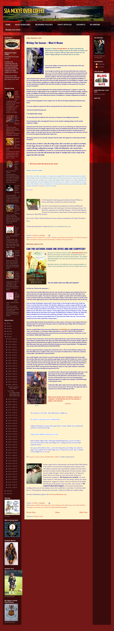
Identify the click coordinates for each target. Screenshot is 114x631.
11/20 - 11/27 (11, 352)
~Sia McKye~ (35, 235)
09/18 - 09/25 (12, 377)
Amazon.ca (37, 457)
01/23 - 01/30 (12, 479)
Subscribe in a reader (99, 94)
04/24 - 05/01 (12, 445)
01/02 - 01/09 (12, 487)
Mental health (69, 237)
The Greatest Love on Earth (40, 507)
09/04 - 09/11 (12, 382)
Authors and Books (51, 237)
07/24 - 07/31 (12, 410)
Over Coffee (77, 237)
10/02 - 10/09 (12, 371)
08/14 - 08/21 (12, 402)
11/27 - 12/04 (11, 350)
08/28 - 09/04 (12, 385)
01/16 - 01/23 (11, 482)
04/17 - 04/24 (12, 447)
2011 (8, 337)
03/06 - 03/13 (12, 463)
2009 (8, 493)
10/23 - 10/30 (12, 363)
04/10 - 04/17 (12, 450)
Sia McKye (59, 239)
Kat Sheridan (101, 64)
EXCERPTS (80, 25)
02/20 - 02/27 (12, 469)
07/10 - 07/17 (12, 415)
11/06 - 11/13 (11, 358)
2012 (8, 334)
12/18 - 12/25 (11, 342)
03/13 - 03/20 (12, 461)
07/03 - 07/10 (12, 418)
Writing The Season (67, 239)
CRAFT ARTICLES (65, 25)
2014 (8, 329)
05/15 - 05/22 (12, 437)
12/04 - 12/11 (11, 347)
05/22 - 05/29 (12, 434)
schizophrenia (34, 239)
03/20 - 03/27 (12, 458)
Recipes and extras (12, 30)
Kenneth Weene (62, 48)
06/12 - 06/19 (12, 426)
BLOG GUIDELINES (22, 25)
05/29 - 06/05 (12, 431)
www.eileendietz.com (64, 329)
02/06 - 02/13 (12, 474)
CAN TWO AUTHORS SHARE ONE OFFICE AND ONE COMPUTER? (56, 249)
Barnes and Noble (45, 457)
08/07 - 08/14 (12, 404)
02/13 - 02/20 (12, 471)
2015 (8, 326)
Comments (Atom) (38, 516)
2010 (8, 491)
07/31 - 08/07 (12, 407)
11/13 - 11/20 (11, 355)
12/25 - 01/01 (11, 339)
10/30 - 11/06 (12, 360)
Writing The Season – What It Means (44, 43)
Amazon (30, 189)
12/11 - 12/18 (11, 344)
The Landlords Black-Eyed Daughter (57, 507)
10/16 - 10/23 (11, 366)
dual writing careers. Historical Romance (51, 505)
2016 (8, 323)
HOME (7, 25)
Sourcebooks (29, 507)
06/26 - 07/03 (12, 421)
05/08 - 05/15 (12, 439)
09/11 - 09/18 (11, 379)
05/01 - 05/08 (12, 442)
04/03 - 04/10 (12, 453)
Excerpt (39, 185)
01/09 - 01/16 (12, 485)
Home (57, 512)
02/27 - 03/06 (12, 466)
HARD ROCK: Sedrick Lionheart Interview (17, 95)
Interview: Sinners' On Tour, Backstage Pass (17, 254)
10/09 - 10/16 (12, 368)
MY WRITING (95, 25)
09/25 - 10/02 (12, 374)
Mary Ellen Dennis (78, 252)
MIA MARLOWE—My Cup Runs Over (17, 208)
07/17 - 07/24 (12, 413)
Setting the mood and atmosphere (46, 239)
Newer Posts (31, 512)
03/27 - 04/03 (12, 455)
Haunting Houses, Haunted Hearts (17, 188)
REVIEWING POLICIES (44, 25)
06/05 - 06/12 (12, 429)
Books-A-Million (55, 457)
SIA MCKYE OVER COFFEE (24, 11)
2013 (8, 331)
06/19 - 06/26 (12, 423)
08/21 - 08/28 (12, 399)
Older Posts (83, 512)
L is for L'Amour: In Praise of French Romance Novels (17, 276)
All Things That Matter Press (38, 237)
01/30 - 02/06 (12, 477)
